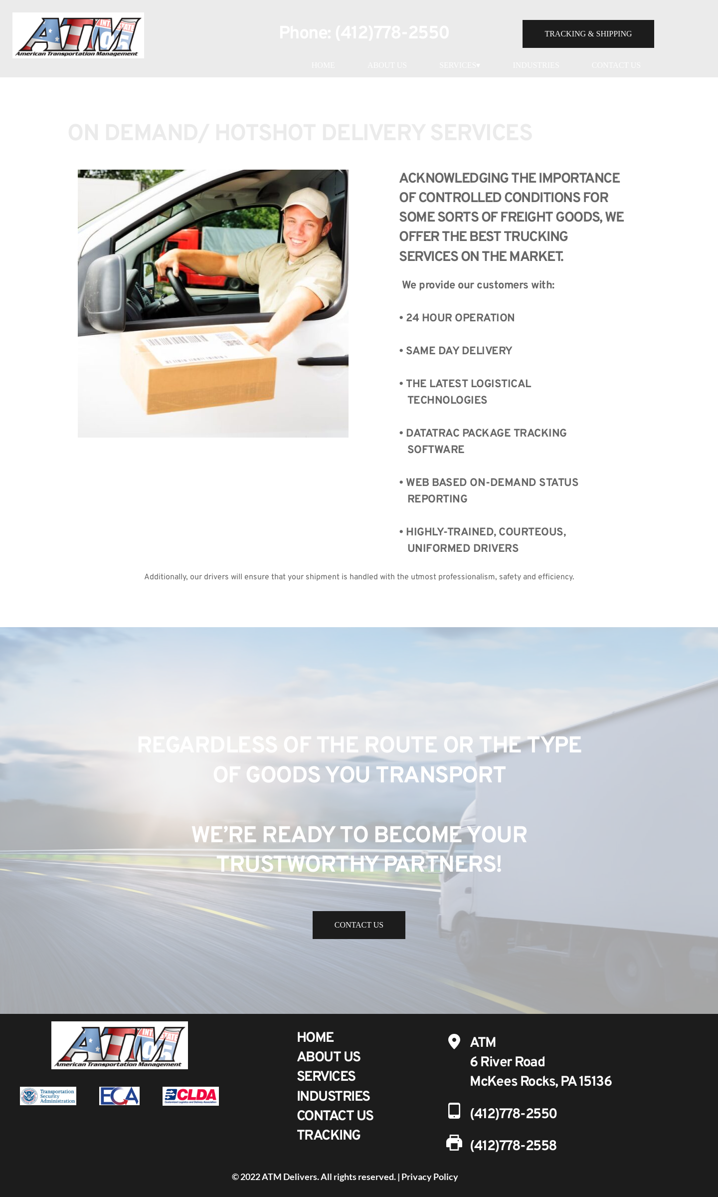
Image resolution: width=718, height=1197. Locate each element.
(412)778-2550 (392, 33)
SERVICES (326, 1077)
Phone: (307, 33)
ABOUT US (387, 65)
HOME (323, 65)
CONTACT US (616, 65)
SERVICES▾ (459, 65)
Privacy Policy (429, 1176)
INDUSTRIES (536, 65)
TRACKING (328, 1136)
